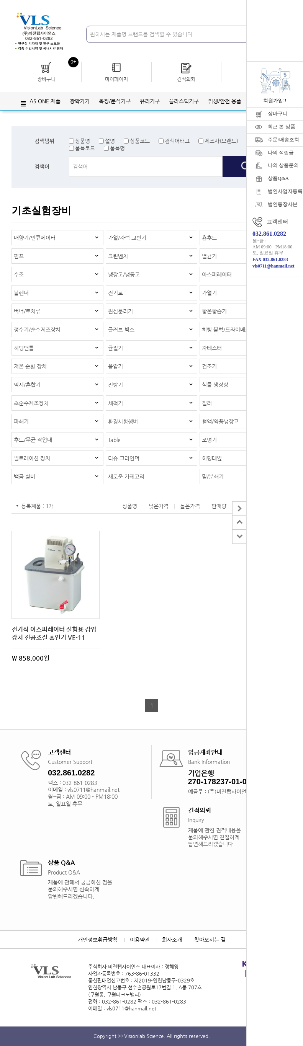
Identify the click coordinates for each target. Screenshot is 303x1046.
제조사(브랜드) (221, 141)
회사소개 (172, 940)
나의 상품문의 (283, 165)
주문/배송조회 (283, 139)
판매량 (218, 506)
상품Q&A (278, 178)
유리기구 (150, 101)
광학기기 (80, 101)
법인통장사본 (283, 204)
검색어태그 (177, 141)
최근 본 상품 (281, 126)
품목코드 (85, 148)
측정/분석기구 (115, 101)
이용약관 (140, 940)
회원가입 (221, 7)
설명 (110, 141)
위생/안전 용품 (224, 101)
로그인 (194, 7)
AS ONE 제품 (45, 101)
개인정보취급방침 (98, 940)
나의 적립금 (281, 152)
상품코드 (140, 141)
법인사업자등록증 (285, 191)
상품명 (82, 141)
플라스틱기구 (184, 101)
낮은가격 (159, 506)
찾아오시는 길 (210, 940)
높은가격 (190, 506)
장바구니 (278, 113)
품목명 (117, 148)
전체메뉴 (22, 103)
